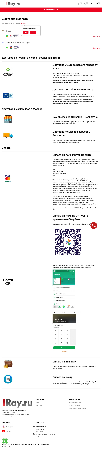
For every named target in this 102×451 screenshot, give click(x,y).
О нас (37, 402)
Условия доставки (75, 402)
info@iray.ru (39, 437)
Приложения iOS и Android (77, 408)
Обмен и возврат (74, 405)
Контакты (39, 405)
